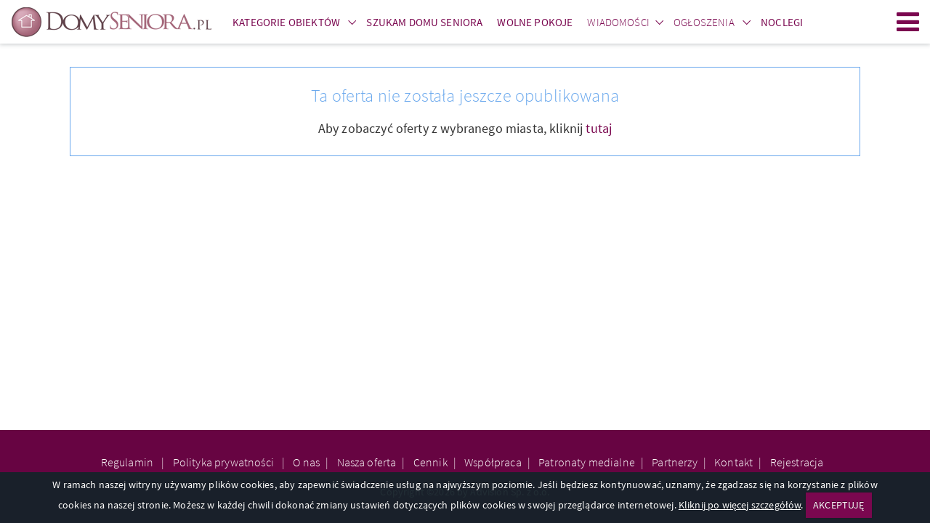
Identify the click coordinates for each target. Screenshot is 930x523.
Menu (908, 22)
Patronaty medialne (586, 462)
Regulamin (128, 462)
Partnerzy (674, 462)
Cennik (430, 462)
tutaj (599, 128)
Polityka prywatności (224, 462)
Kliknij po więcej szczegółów (740, 504)
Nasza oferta (367, 462)
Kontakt (733, 462)
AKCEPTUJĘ (838, 504)
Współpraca (493, 462)
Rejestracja (797, 462)
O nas (306, 462)
